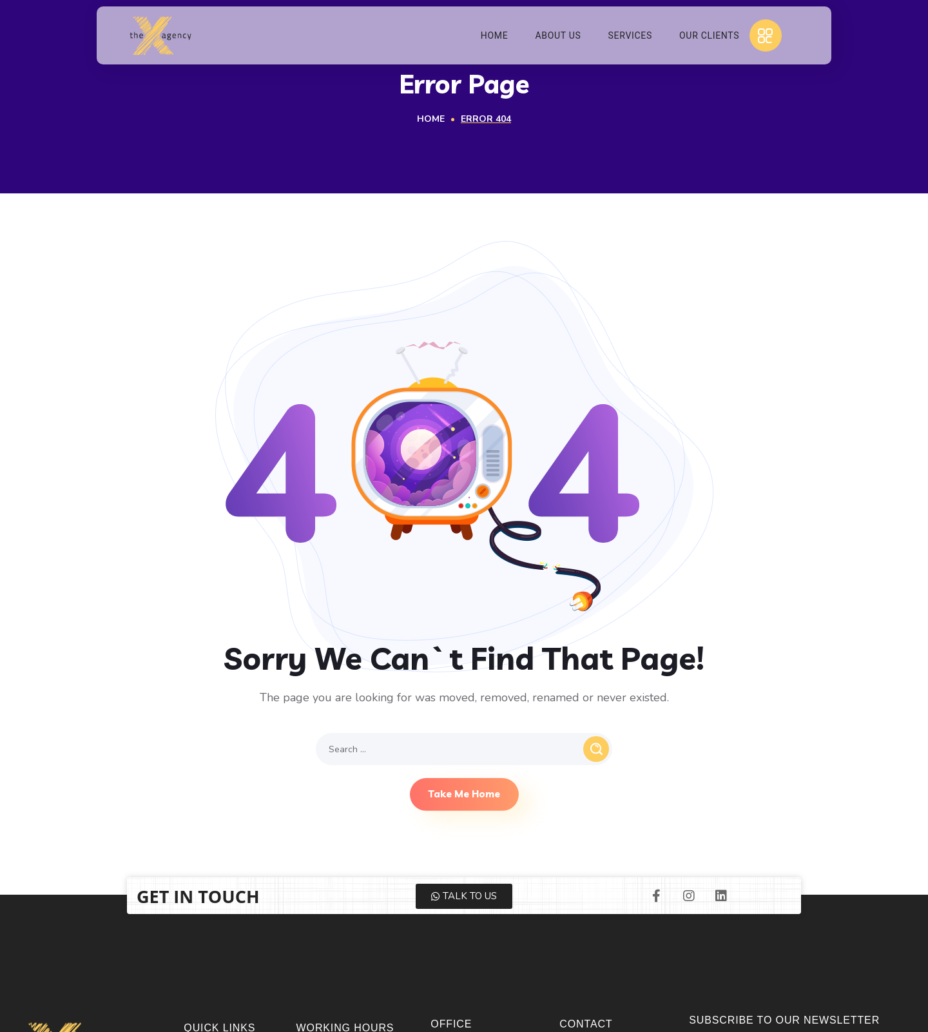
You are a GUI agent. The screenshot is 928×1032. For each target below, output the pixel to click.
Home (431, 119)
